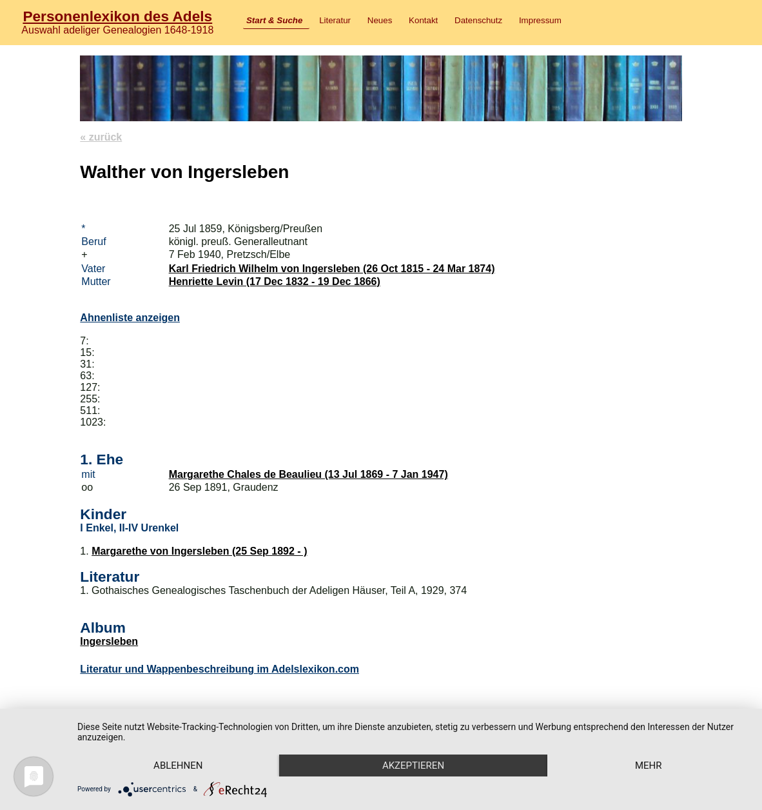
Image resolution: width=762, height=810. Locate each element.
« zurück (101, 137)
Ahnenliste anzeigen (130, 317)
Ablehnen (177, 765)
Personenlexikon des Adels (117, 16)
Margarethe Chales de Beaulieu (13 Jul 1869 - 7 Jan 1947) (308, 474)
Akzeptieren (413, 765)
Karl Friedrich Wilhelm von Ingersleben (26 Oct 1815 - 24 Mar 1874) (332, 268)
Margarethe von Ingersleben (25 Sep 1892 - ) (199, 551)
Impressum (540, 20)
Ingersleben (109, 641)
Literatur (335, 20)
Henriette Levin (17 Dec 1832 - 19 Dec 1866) (274, 281)
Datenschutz (478, 20)
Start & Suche (274, 20)
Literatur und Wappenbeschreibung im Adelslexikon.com (219, 669)
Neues (380, 20)
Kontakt (423, 20)
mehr (648, 765)
